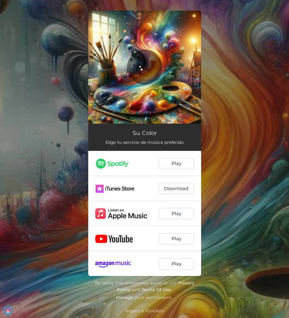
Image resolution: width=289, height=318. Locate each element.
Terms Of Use (156, 289)
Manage (124, 297)
